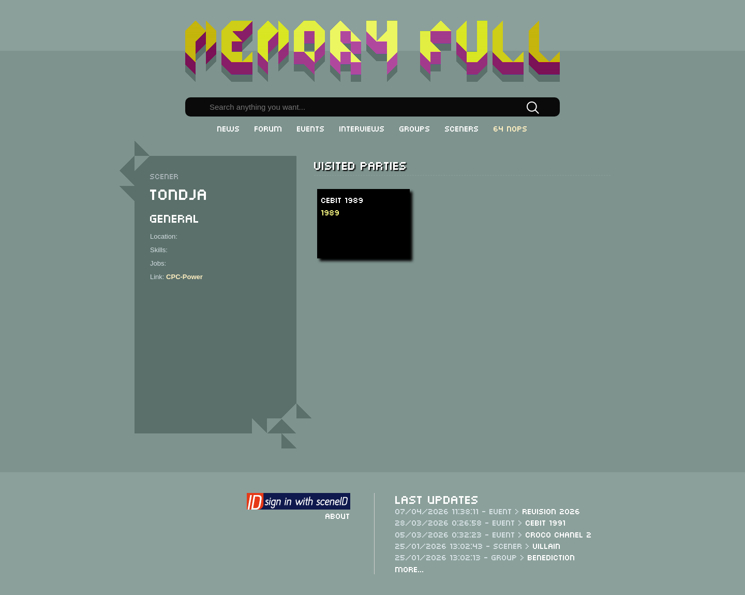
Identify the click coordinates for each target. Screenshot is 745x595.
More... (409, 568)
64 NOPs (511, 128)
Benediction (551, 556)
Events (311, 128)
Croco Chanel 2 (559, 534)
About (337, 515)
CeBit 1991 (546, 522)
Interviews (362, 128)
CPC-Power (184, 277)
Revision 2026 (551, 510)
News (228, 128)
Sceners (462, 128)
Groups (414, 128)
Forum (268, 128)
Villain (547, 545)
